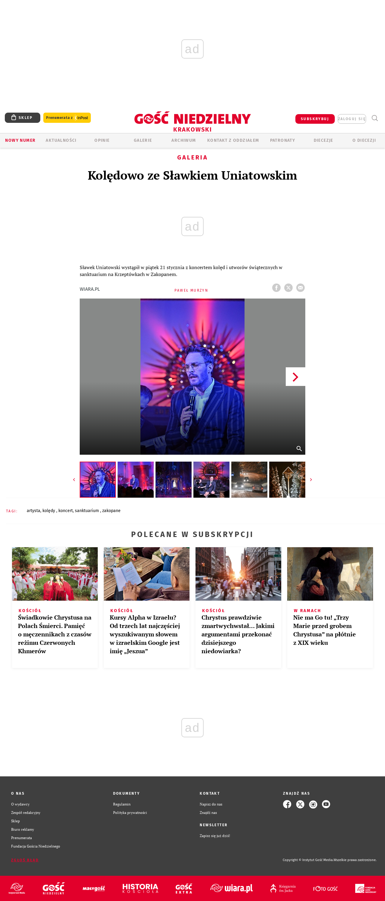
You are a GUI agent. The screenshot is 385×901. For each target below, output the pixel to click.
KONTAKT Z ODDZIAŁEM (233, 140)
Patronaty (282, 140)
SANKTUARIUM (87, 510)
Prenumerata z (67, 117)
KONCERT (65, 510)
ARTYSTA (33, 510)
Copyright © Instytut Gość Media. (308, 860)
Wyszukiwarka (374, 118)
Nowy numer (20, 140)
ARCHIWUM (183, 140)
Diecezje (323, 140)
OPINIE (101, 140)
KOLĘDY (49, 510)
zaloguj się (352, 119)
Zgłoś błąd (25, 860)
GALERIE (143, 140)
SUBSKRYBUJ (315, 119)
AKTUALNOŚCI (61, 140)
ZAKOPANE (111, 510)
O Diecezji (364, 140)
